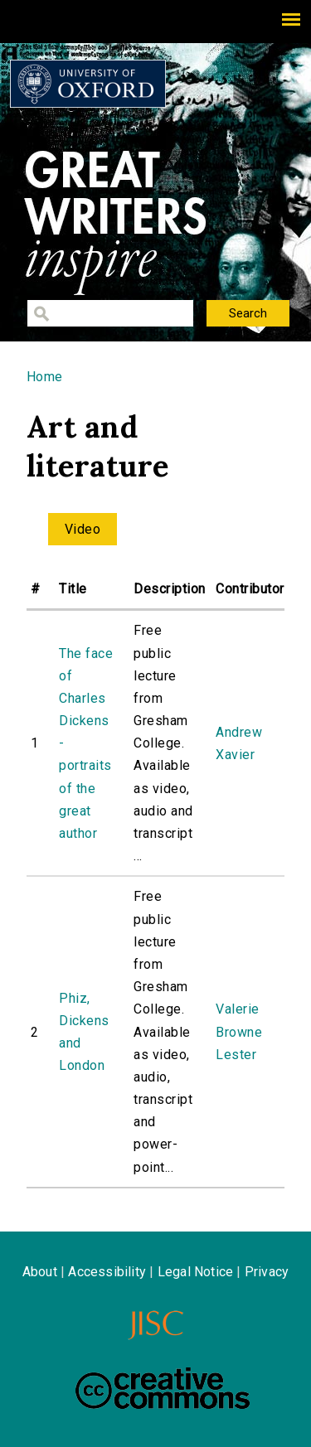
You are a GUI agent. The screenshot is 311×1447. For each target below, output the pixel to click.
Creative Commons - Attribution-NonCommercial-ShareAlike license (162, 1388)
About (39, 1272)
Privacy (267, 1272)
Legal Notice (195, 1272)
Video (82, 529)
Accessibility (107, 1272)
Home (45, 377)
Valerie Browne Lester (239, 1031)
